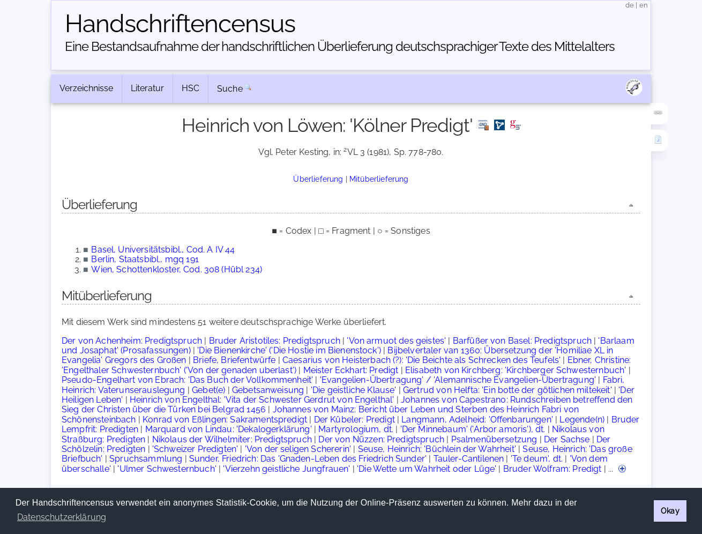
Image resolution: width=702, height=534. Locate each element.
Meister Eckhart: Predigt (351, 370)
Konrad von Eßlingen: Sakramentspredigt (225, 419)
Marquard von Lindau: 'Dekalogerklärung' (228, 429)
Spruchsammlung (145, 459)
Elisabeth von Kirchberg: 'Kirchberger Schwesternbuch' (515, 370)
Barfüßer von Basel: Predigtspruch (522, 341)
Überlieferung (318, 178)
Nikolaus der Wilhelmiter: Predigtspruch (232, 439)
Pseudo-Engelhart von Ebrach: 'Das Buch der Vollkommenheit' (187, 380)
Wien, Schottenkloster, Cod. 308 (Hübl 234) (176, 269)
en (643, 5)
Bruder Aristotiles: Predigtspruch (274, 341)
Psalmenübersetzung (494, 439)
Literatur (147, 88)
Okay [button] (670, 510)
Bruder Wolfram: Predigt (552, 469)
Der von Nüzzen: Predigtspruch (381, 439)
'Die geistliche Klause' (354, 390)
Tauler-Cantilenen (469, 459)
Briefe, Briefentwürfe (234, 360)
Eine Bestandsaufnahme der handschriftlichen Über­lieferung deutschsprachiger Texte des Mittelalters (340, 46)
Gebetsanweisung (268, 390)
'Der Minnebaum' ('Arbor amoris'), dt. (473, 429)
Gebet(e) (208, 390)
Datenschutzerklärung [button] (61, 517)
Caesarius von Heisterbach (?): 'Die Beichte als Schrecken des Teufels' (421, 360)
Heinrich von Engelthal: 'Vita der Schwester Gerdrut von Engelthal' (262, 400)
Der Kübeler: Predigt (354, 419)
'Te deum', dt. (537, 459)
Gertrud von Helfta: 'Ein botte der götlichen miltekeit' (507, 390)
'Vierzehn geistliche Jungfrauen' (286, 469)
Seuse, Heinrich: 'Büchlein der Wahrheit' (437, 449)
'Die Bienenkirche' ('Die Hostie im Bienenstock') (289, 350)
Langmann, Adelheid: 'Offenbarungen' (477, 419)
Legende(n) (581, 419)
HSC (190, 88)
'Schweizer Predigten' (195, 449)
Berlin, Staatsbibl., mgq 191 (144, 259)
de (629, 5)
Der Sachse (567, 439)
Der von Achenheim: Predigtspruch (132, 341)
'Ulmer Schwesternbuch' (166, 469)
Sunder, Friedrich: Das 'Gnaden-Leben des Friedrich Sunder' (308, 459)
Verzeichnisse (86, 88)
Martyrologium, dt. (355, 429)
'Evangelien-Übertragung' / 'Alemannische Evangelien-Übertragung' (458, 380)
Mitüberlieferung (379, 178)
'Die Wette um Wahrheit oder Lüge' (426, 469)
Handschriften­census (180, 23)
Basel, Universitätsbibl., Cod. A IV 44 (163, 249)
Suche (230, 89)
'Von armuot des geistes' (396, 341)
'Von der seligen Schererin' (298, 449)
